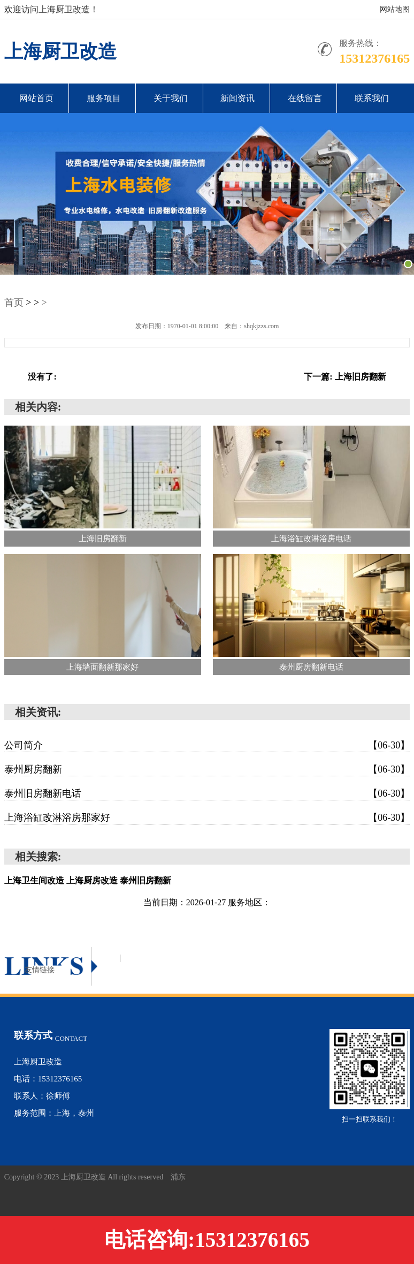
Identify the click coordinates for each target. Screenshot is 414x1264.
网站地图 (395, 9)
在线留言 (305, 98)
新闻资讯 (237, 98)
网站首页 (36, 98)
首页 (14, 302)
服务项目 (104, 98)
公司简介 (207, 745)
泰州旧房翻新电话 (207, 793)
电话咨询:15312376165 (207, 1239)
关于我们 (171, 98)
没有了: (42, 376)
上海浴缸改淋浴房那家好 (207, 817)
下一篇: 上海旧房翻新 (345, 376)
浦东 (178, 1177)
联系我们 (372, 98)
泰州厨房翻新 (207, 769)
